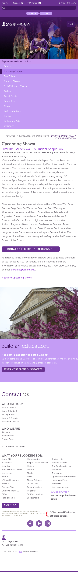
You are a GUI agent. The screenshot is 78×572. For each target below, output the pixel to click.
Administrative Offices (12, 470)
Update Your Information (64, 477)
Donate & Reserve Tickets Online (30, 249)
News (7, 106)
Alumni (5, 477)
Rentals (7, 116)
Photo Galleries (34, 480)
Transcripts (57, 473)
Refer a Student (34, 487)
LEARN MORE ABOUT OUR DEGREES (23, 369)
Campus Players (12, 81)
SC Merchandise (35, 494)
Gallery (7, 91)
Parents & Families (10, 422)
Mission (30, 473)
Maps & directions (30, 552)
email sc (10, 505)
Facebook (30, 523)
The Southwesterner (61, 466)
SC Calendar (33, 3)
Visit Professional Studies (13, 446)
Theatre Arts (23, 136)
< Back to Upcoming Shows (17, 277)
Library (30, 470)
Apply (32, 13)
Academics (7, 463)
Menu (71, 24)
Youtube (39, 523)
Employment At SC (10, 491)
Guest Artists (10, 96)
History (30, 466)
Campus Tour (8, 487)
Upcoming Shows (13, 71)
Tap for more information (16, 61)
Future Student (9, 407)
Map (3, 3)
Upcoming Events (60, 480)
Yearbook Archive (60, 487)
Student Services (59, 463)
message (20, 552)
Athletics (6, 484)
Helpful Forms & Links (37, 463)
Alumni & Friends (10, 418)
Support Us (9, 101)
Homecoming (33, 459)
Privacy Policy (8, 439)
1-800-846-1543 (67, 3)
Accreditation (8, 436)
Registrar (31, 491)
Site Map (6, 432)
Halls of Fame (8, 498)
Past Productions (12, 111)
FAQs (4, 494)
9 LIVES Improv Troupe (16, 86)
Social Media (33, 498)
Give (46, 13)
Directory (16, 3)
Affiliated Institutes (10, 480)
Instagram (48, 523)
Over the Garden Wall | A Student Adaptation (63, 137)
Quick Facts (32, 484)
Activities (10, 136)
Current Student (9, 411)
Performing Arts (12, 121)
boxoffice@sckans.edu (23, 269)
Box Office (9, 76)
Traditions (56, 470)
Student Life (57, 459)
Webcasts (56, 484)
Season (7, 66)
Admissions (7, 473)
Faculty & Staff (8, 414)
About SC (6, 459)
